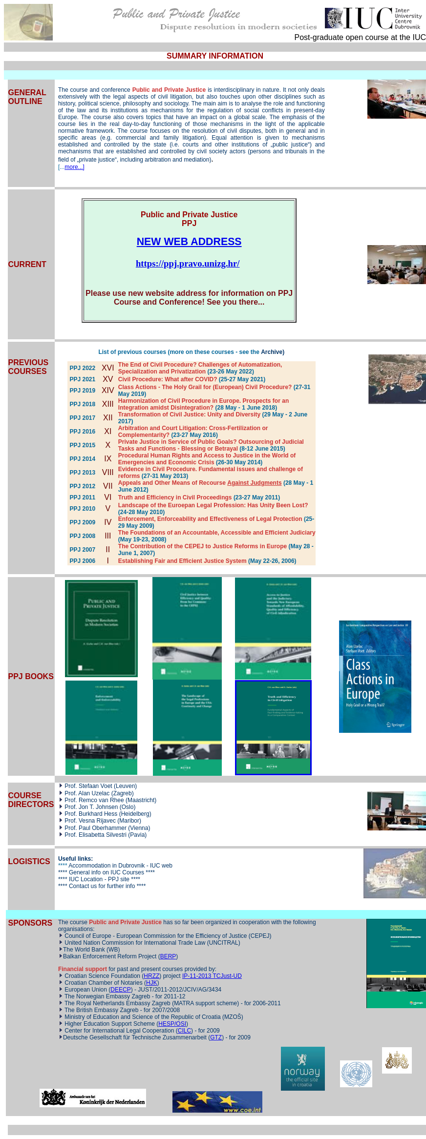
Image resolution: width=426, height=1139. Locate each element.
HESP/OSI (172, 1023)
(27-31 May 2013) (165, 476)
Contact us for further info (102, 886)
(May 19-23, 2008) (142, 539)
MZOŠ (232, 1017)
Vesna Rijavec (97, 820)
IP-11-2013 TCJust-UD (212, 976)
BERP (168, 956)
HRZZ (151, 976)
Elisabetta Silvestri (103, 834)
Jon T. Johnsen (98, 807)
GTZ (216, 1037)
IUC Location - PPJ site (98, 879)
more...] (74, 167)
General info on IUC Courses (106, 872)
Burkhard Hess (98, 813)
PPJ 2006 (82, 561)
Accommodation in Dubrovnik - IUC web (120, 865)
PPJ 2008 (82, 536)
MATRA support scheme (205, 1003)
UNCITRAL (223, 942)
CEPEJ (260, 935)
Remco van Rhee (102, 800)
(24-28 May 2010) (141, 512)
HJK (151, 982)
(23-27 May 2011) (257, 497)
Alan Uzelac (94, 793)
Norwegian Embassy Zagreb (114, 996)
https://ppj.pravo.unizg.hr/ (188, 263)
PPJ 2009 (82, 522)
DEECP (120, 989)
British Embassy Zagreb (107, 1010)
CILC (184, 1030)
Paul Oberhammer (103, 828)
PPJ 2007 (82, 549)
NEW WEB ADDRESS (189, 242)
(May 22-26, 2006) (272, 561)
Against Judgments (254, 482)
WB (113, 949)
